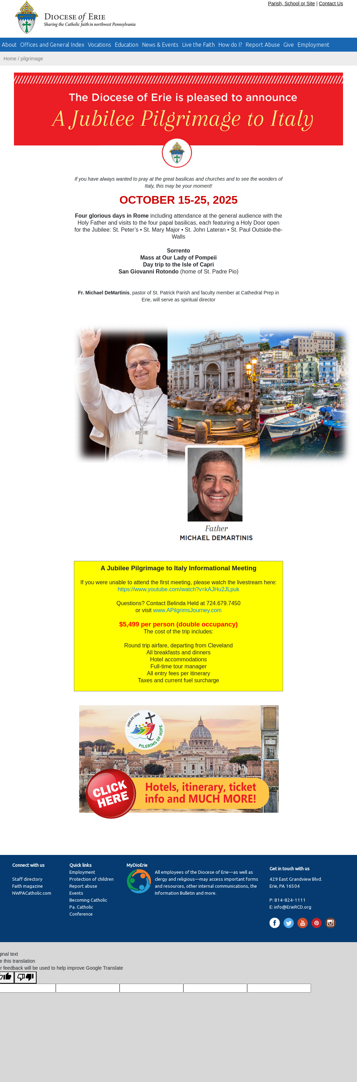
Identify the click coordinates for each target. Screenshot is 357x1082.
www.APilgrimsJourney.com (187, 610)
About (9, 45)
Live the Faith (198, 45)
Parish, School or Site (291, 3)
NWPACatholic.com (31, 893)
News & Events (160, 45)
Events (76, 893)
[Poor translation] (25, 977)
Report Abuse (262, 45)
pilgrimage (32, 58)
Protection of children (91, 879)
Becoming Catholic (88, 900)
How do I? (230, 45)
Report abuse (83, 886)
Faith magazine (27, 886)
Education (126, 45)
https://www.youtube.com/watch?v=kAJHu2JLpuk (178, 589)
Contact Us (331, 3)
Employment (313, 45)
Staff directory (27, 879)
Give (288, 45)
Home (9, 58)
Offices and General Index (52, 45)
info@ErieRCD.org (292, 907)
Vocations (99, 45)
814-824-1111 (290, 900)
